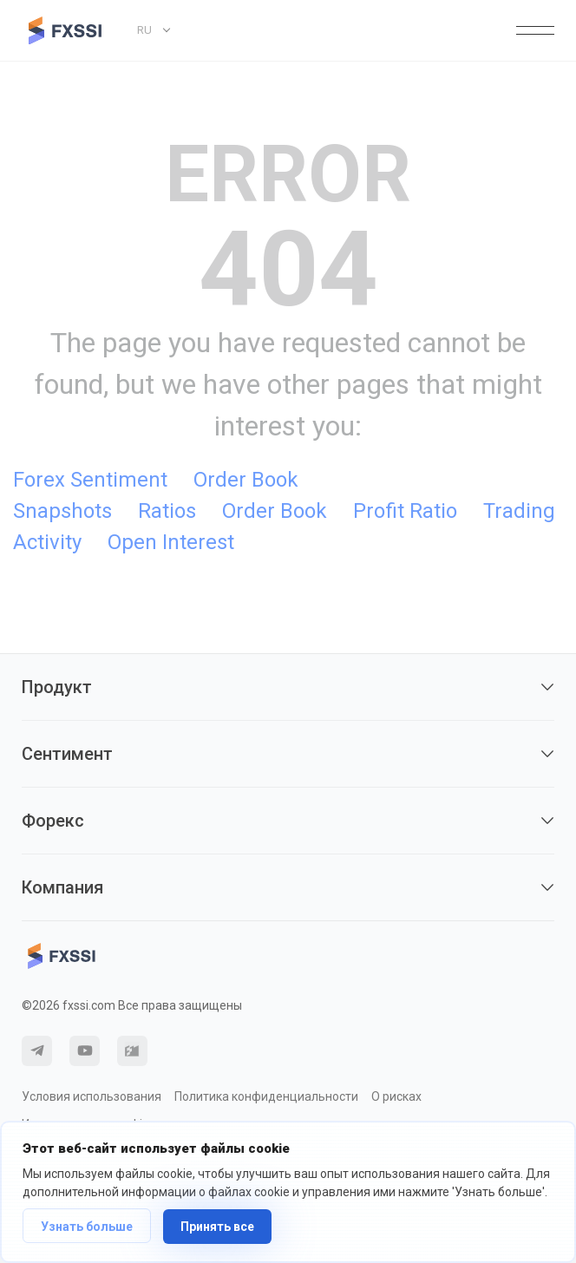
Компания (288, 887)
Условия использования (91, 1096)
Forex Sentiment (90, 480)
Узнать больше (87, 1227)
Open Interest (171, 542)
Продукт (288, 687)
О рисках (396, 1096)
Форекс (288, 820)
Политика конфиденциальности (266, 1096)
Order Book (274, 511)
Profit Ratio (405, 511)
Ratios (167, 511)
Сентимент (288, 753)
